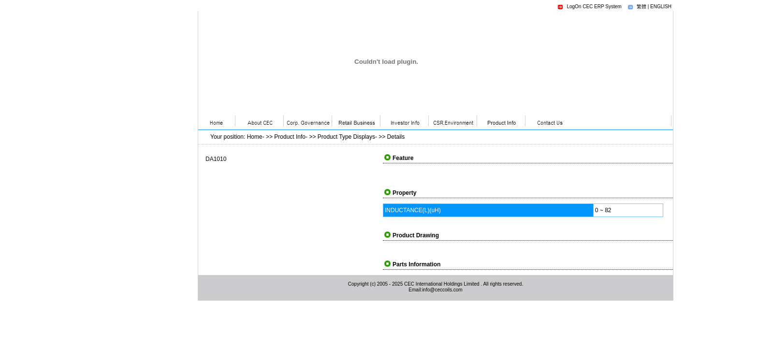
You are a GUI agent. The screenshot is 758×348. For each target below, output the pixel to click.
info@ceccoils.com (442, 289)
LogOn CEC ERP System (594, 6)
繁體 (641, 6)
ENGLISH (660, 6)
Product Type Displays (346, 136)
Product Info (290, 136)
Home (254, 136)
